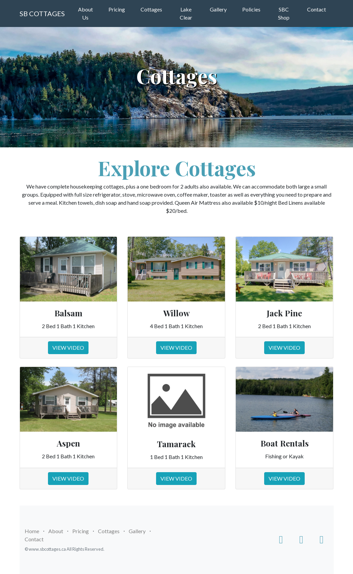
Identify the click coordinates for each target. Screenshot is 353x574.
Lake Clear (186, 13)
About (55, 531)
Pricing (116, 9)
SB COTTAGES (42, 13)
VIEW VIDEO (68, 347)
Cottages (151, 9)
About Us (85, 13)
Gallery (218, 9)
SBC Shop (283, 13)
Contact (316, 9)
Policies (251, 9)
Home (32, 531)
